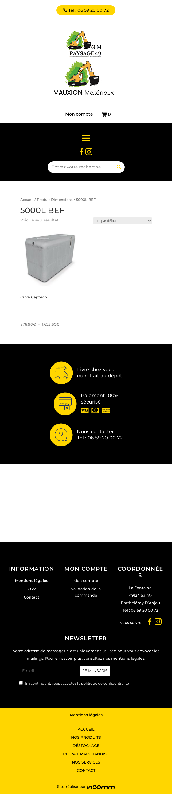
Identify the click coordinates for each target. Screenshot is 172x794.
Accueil (26, 200)
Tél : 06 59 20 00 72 (88, 10)
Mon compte (79, 114)
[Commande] (122, 220)
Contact (31, 597)
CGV (32, 588)
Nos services (86, 762)
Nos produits (86, 737)
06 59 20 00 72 (144, 610)
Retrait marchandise (86, 753)
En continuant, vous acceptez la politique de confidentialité (77, 683)
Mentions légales (31, 580)
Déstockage (86, 745)
